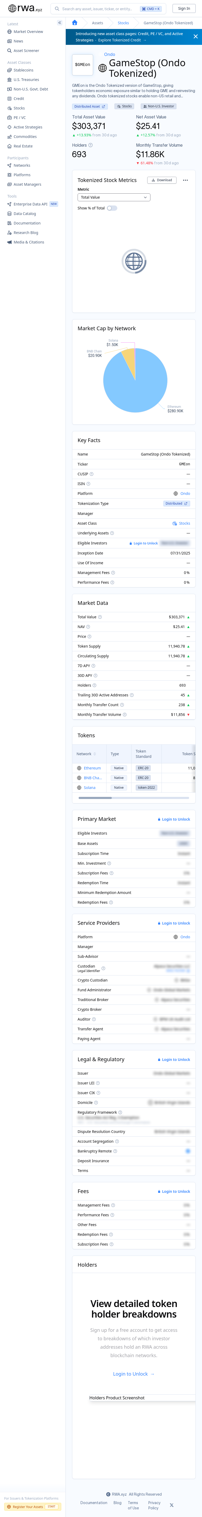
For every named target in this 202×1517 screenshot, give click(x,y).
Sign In (184, 8)
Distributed (177, 503)
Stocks (123, 22)
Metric (83, 189)
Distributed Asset (89, 106)
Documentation (93, 1503)
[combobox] (108, 8)
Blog (118, 1503)
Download (162, 180)
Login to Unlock (143, 543)
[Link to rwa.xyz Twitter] (171, 1505)
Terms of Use (133, 1505)
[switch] (112, 208)
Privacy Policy (154, 1505)
